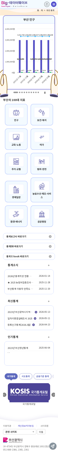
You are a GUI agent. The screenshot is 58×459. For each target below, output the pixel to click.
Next (54, 395)
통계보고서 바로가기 (16, 236)
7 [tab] (31, 92)
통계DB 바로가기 (14, 246)
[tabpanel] (29, 52)
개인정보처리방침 (26, 425)
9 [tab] (36, 92)
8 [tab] (33, 92)
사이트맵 (44, 425)
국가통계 (11, 376)
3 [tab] (22, 92)
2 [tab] (19, 92)
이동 (41, 432)
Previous (4, 395)
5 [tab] (26, 92)
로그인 (46, 4)
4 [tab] (24, 92)
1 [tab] (15, 92)
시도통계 (26, 376)
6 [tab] (29, 92)
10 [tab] (38, 92)
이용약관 (7, 425)
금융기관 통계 (42, 376)
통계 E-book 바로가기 (17, 256)
